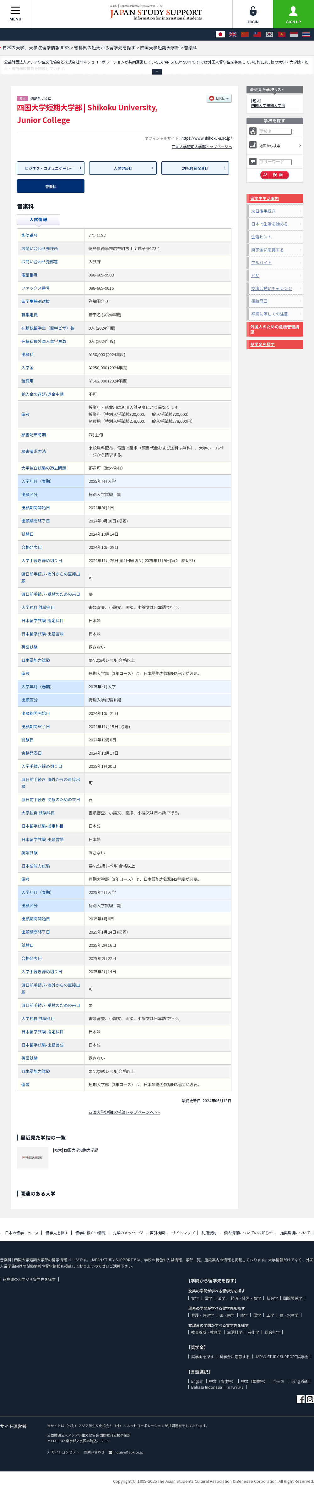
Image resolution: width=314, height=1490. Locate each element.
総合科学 (272, 1332)
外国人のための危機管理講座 (274, 329)
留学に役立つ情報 (90, 1233)
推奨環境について (295, 1233)
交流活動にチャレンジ (271, 288)
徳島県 (35, 98)
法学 (221, 1298)
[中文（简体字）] (245, 34)
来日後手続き (263, 211)
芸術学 (253, 1332)
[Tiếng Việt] (281, 34)
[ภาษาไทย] (306, 34)
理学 (257, 1315)
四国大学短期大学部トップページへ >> (124, 1112)
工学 (270, 1315)
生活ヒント (261, 237)
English (197, 1381)
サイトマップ (183, 1233)
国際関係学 (292, 1298)
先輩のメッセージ (128, 1233)
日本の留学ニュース (22, 1233)
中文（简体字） (222, 1381)
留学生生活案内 (264, 198)
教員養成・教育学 (206, 1332)
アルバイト (261, 262)
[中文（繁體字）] (257, 34)
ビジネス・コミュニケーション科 (53, 168)
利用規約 (209, 1233)
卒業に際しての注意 (269, 314)
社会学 (272, 1298)
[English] (232, 34)
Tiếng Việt (298, 1381)
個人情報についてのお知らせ (248, 1233)
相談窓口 (259, 301)
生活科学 (234, 1332)
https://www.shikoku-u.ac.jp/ (206, 138)
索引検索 (157, 1233)
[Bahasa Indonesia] (294, 34)
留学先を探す (57, 1233)
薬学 (244, 1315)
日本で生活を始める (269, 224)
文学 (195, 1298)
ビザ (255, 275)
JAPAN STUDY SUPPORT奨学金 (281, 1356)
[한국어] (269, 34)
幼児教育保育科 (195, 168)
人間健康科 (123, 168)
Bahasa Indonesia (206, 1387)
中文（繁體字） (254, 1381)
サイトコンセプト (63, 1451)
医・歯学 (227, 1315)
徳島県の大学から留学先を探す (29, 1279)
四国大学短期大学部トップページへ (202, 146)
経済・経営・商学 (246, 1298)
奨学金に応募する (267, 250)
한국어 (278, 1381)
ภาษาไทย (236, 1387)
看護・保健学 (202, 1315)
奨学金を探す (262, 344)
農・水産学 (288, 1315)
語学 (208, 1298)
